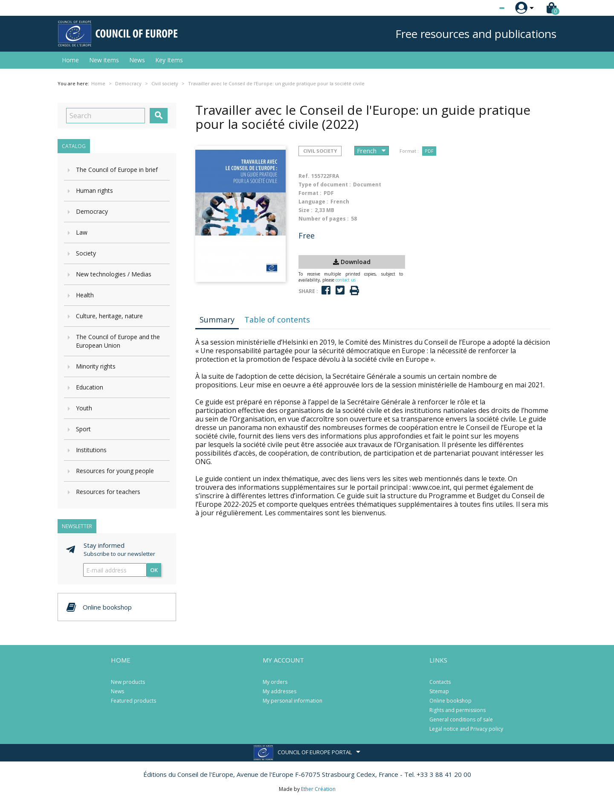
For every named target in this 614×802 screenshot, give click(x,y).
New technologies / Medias (113, 274)
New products (128, 682)
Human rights (94, 190)
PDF (429, 151)
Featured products (133, 700)
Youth (84, 408)
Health (85, 295)
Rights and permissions (457, 710)
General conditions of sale (461, 719)
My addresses (279, 691)
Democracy (92, 211)
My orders (275, 682)
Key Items (169, 60)
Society (86, 253)
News (137, 60)
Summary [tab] (217, 319)
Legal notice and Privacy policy (466, 728)
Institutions (91, 450)
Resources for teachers (108, 492)
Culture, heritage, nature (109, 316)
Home (70, 60)
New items (104, 60)
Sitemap (439, 691)
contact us (346, 280)
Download (352, 262)
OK (154, 570)
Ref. (304, 176)
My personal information (292, 700)
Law (81, 232)
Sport (83, 429)
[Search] (105, 115)
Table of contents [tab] (277, 319)
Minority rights (96, 366)
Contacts (440, 682)
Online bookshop (450, 700)
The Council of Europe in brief (117, 170)
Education (89, 387)
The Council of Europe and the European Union (118, 341)
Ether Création (318, 789)
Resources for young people (115, 471)
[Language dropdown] (486, 8)
